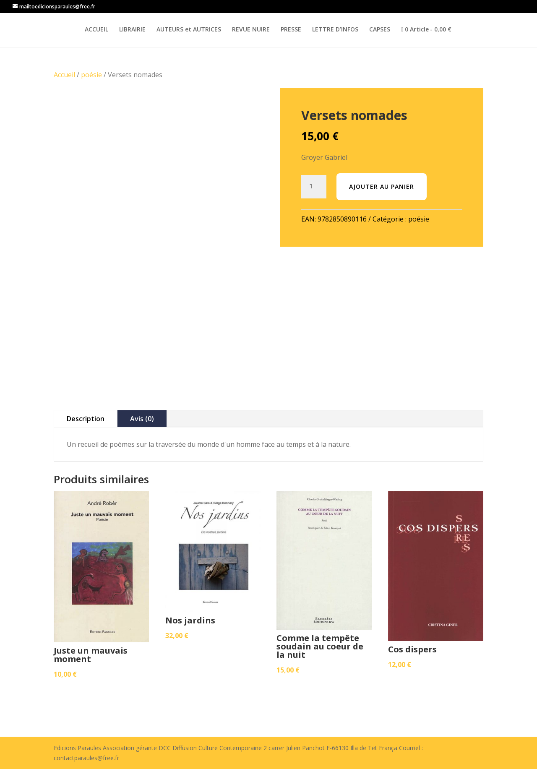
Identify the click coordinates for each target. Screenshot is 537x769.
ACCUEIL (96, 29)
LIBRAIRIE (132, 29)
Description (85, 418)
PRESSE (291, 29)
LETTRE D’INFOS (335, 29)
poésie (91, 74)
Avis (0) (142, 418)
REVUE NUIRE (251, 29)
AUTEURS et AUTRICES (188, 29)
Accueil (64, 74)
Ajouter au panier (381, 186)
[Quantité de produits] (313, 186)
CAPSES (379, 29)
